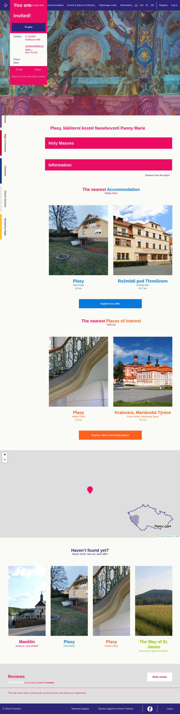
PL (147, 5)
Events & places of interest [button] (81, 5)
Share (38, 69)
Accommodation (55, 5)
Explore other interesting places (110, 435)
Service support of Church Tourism (115, 708)
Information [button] (126, 5)
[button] (90, 490)
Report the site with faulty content (28, 76)
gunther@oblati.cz (34, 46)
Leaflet (161, 536)
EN (141, 5)
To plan (28, 27)
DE (152, 5)
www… (28, 49)
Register (163, 5)
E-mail (19, 69)
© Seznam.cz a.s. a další (172, 536)
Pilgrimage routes (108, 5)
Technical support (80, 708)
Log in (174, 5)
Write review (159, 677)
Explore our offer (110, 303)
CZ (136, 5)
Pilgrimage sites (36, 5)
